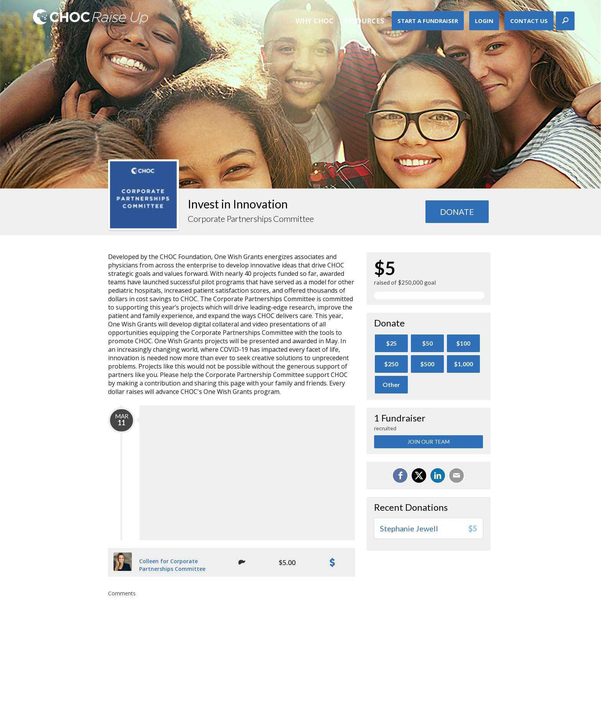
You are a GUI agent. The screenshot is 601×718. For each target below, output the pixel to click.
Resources (363, 20)
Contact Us (529, 21)
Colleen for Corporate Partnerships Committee (172, 564)
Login (484, 21)
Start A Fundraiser (427, 21)
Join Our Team (428, 441)
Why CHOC (314, 20)
